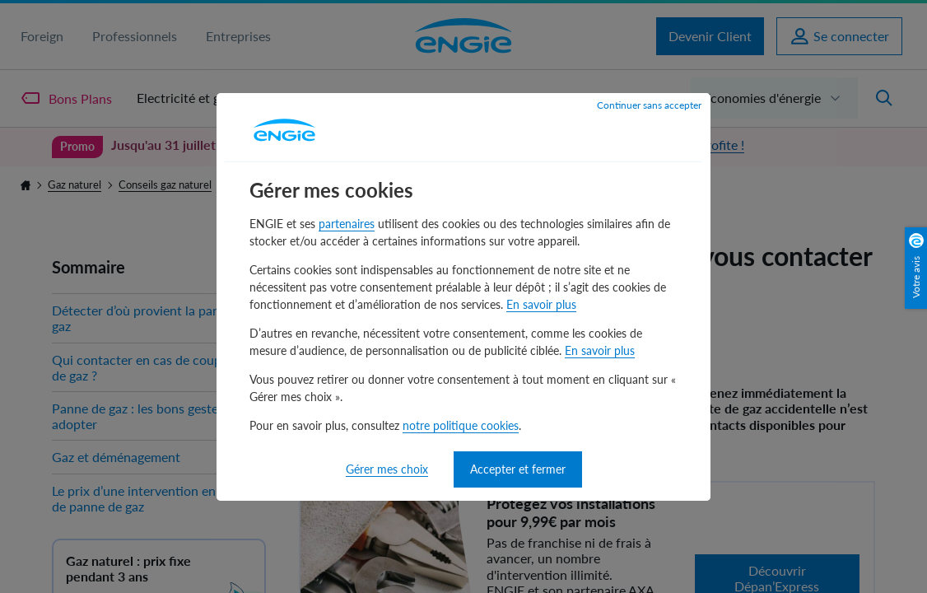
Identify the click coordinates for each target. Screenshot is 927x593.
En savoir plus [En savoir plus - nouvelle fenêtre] (541, 304)
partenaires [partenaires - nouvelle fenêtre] (347, 224)
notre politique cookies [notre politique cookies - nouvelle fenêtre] (461, 425)
